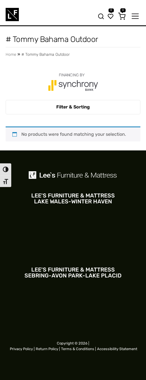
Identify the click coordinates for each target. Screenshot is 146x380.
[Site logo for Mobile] (12, 14)
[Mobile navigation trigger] (135, 16)
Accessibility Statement (117, 349)
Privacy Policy (21, 349)
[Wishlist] (110, 17)
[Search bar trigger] (99, 17)
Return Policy (47, 349)
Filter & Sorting (73, 107)
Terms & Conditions (77, 349)
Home (11, 54)
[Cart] (121, 17)
